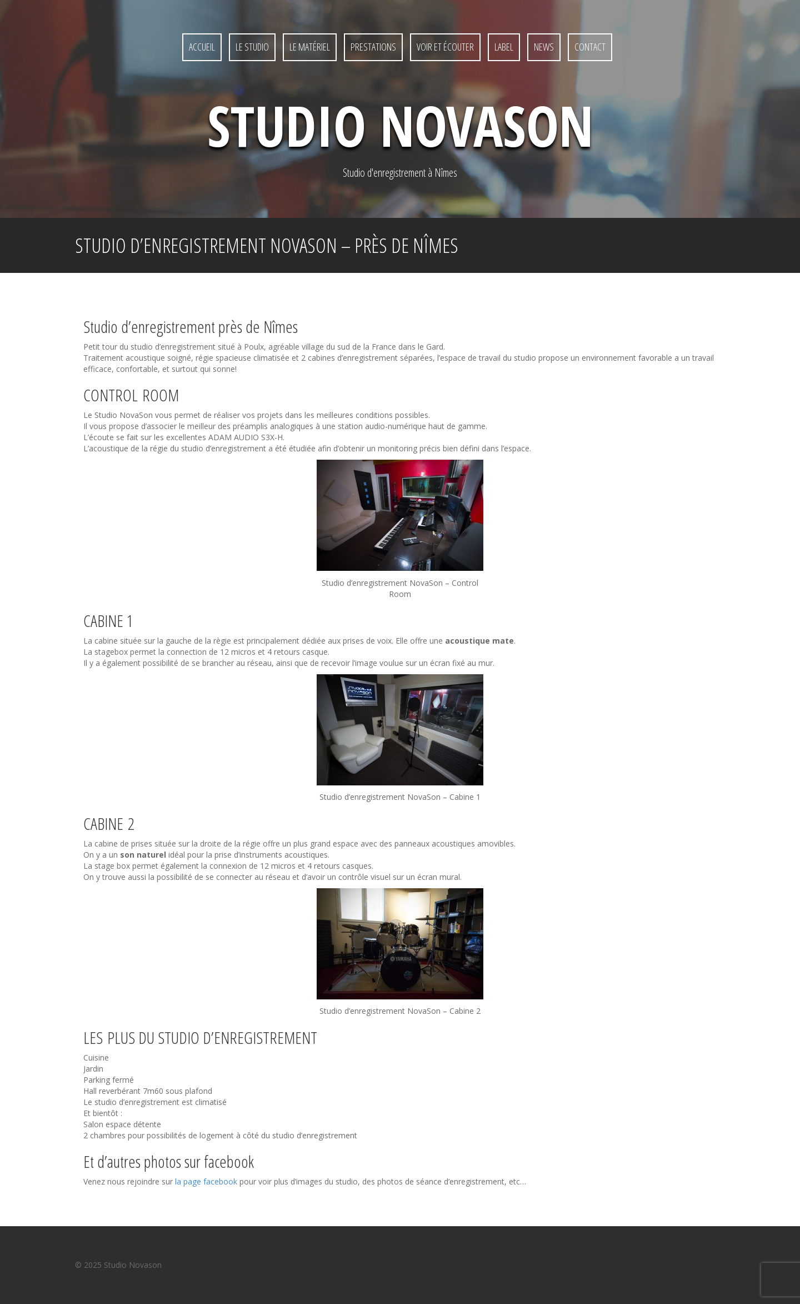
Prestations (373, 46)
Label (503, 46)
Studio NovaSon (400, 125)
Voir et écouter (445, 46)
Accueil (202, 46)
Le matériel (309, 46)
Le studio (252, 46)
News (544, 46)
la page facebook (206, 1181)
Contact (590, 46)
